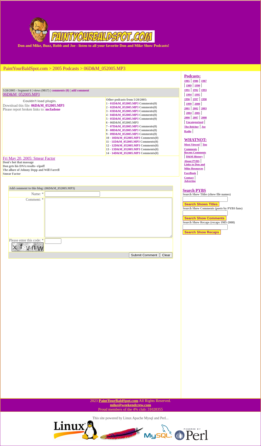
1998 (204, 99)
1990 (197, 85)
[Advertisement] (216, 32)
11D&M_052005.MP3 (125, 141)
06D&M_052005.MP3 (47, 105)
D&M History (194, 156)
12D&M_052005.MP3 (126, 145)
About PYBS (191, 161)
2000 (197, 103)
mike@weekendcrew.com (130, 405)
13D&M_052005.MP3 (126, 149)
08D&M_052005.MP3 (124, 130)
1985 (187, 80)
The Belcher (191, 126)
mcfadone (53, 109)
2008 (204, 117)
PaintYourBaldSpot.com (118, 401)
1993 (204, 89)
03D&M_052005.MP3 (124, 111)
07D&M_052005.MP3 (124, 126)
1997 (195, 99)
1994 (189, 94)
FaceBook (190, 172)
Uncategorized (194, 122)
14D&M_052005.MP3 (126, 153)
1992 (195, 89)
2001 (187, 108)
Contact (189, 177)
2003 (204, 108)
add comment (80, 90)
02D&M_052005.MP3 (124, 107)
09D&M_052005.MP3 (124, 134)
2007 (195, 117)
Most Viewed (192, 144)
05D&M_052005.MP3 (124, 118)
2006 (187, 117)
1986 (195, 80)
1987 (204, 80)
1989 (189, 85)
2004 (189, 112)
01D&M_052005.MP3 (124, 103)
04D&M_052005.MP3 (124, 115)
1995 (197, 94)
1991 (187, 89)
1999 (189, 103)
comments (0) (60, 90)
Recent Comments (195, 152)
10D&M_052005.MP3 (126, 138)
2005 (197, 112)
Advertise (190, 180)
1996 (187, 99)
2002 (195, 108)
